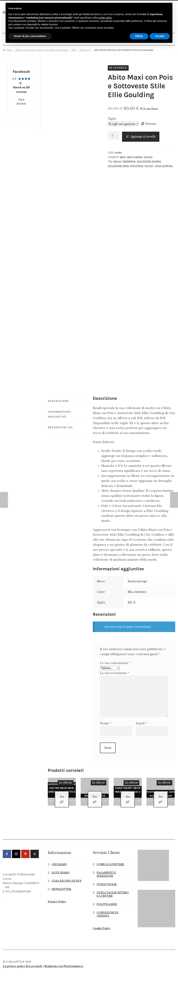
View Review (21, 99)
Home (9, 48)
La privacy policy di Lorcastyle (22, 960)
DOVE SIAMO (61, 866)
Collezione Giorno (149, 160)
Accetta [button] (159, 36)
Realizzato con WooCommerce (63, 960)
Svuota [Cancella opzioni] (150, 122)
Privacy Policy (57, 895)
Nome (105, 722)
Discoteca (136, 164)
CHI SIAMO (59, 858)
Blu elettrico (137, 590)
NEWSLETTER (61, 883)
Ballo (117, 160)
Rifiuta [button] (139, 36)
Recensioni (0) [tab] (60, 426)
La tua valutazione (115, 661)
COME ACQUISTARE (110, 858)
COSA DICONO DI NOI (66, 875)
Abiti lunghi (85, 48)
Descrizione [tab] (58, 399)
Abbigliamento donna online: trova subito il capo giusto (41, 48)
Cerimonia (128, 160)
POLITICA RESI (107, 898)
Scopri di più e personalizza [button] (30, 36)
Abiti (73, 48)
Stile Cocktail (164, 164)
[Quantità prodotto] (114, 134)
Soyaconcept (137, 579)
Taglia (112, 117)
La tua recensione (114, 671)
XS (130, 601)
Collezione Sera (118, 164)
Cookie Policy (101, 922)
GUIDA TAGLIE (107, 878)
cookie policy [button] (105, 17)
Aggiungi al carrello (143, 135)
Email (141, 722)
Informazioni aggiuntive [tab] (59, 412)
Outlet (148, 155)
